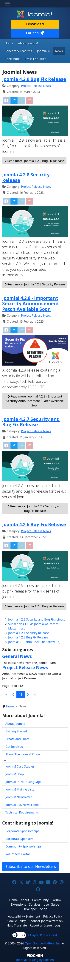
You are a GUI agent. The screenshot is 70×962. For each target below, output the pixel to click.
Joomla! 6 (43, 51)
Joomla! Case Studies (19, 766)
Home (9, 43)
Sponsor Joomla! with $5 (46, 921)
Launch (35, 32)
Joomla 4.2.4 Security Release (28, 633)
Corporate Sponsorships (22, 831)
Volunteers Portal (17, 854)
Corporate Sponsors (19, 839)
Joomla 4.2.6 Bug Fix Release (34, 524)
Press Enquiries (35, 59)
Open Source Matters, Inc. (43, 943)
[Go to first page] (6, 694)
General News (17, 656)
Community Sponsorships (23, 846)
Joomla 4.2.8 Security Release (26, 177)
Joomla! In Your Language (23, 782)
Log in (59, 925)
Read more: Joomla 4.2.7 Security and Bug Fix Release (35, 508)
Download (35, 24)
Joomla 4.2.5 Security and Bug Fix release (37, 619)
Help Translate (17, 925)
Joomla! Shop (14, 774)
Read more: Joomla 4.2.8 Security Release (35, 284)
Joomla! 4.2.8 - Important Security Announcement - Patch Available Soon (32, 303)
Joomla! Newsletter (18, 797)
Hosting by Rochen (35, 960)
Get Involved (14, 747)
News (59, 51)
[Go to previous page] (13, 694)
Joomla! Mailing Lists (19, 789)
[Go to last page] (35, 694)
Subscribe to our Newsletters (30, 866)
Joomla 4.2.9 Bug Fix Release (34, 79)
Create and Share (17, 739)
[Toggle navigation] (7, 3)
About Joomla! (28, 43)
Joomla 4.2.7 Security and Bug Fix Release (31, 422)
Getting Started (16, 731)
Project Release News (36, 86)
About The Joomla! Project (23, 754)
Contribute (12, 59)
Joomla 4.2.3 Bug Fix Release (28, 637)
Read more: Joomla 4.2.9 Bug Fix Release (34, 161)
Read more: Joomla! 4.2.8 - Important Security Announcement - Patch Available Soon (35, 400)
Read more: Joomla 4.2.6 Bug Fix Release (34, 606)
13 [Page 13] (20, 694)
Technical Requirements (22, 812)
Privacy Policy (52, 916)
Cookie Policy (16, 921)
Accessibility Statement (24, 916)
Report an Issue (41, 925)
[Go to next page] (27, 694)
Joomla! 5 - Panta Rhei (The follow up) (34, 642)
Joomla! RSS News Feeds (22, 805)
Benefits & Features (18, 51)
